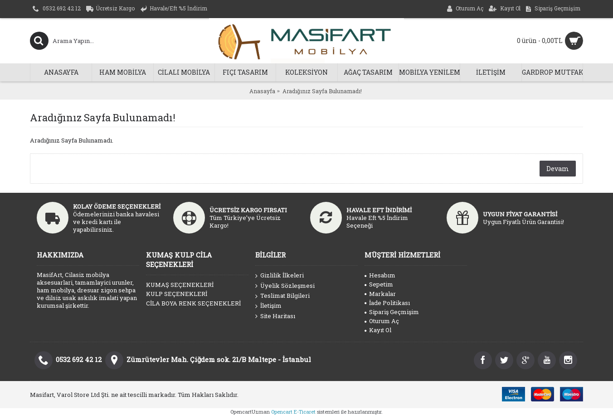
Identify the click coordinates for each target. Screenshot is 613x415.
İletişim (268, 305)
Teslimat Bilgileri (282, 296)
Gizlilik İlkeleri (279, 275)
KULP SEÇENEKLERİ (176, 294)
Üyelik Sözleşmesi (285, 286)
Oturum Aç (382, 321)
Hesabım (380, 275)
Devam (557, 168)
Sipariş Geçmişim (392, 312)
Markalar (380, 294)
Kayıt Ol (378, 330)
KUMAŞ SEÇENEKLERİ (180, 285)
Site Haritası (275, 316)
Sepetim (379, 284)
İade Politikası (387, 303)
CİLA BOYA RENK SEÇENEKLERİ (193, 303)
